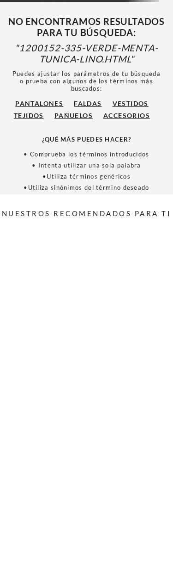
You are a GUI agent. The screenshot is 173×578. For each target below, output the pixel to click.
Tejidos (29, 115)
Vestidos (131, 103)
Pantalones (39, 103)
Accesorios (126, 115)
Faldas (87, 103)
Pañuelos (73, 115)
